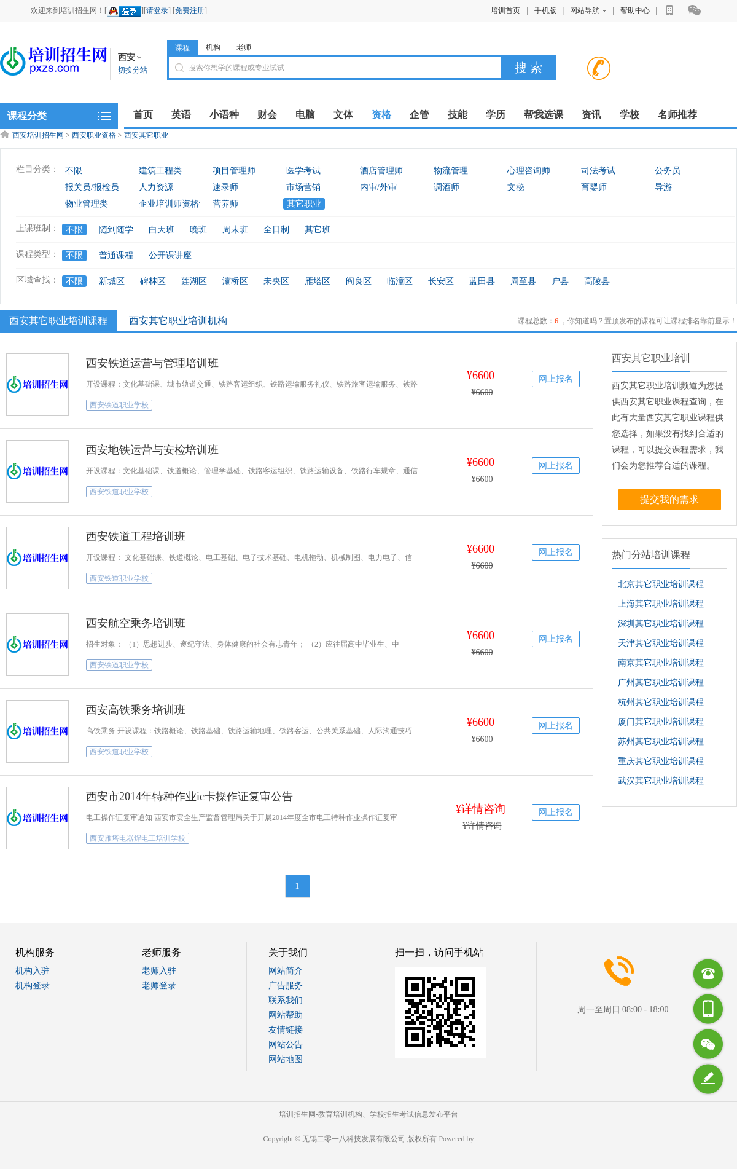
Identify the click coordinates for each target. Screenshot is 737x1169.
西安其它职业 (146, 135)
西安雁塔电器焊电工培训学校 (137, 838)
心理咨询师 (528, 170)
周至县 (523, 281)
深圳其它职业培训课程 (661, 623)
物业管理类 (86, 203)
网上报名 (556, 379)
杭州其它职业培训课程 (661, 702)
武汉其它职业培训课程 (661, 780)
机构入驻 (32, 970)
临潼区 (400, 281)
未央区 (276, 281)
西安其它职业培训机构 (178, 320)
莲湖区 (194, 281)
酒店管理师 (381, 170)
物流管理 (451, 170)
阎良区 (359, 281)
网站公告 (285, 1044)
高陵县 (597, 281)
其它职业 (304, 203)
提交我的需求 (669, 499)
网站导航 (588, 10)
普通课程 (116, 255)
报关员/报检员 (92, 187)
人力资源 (156, 187)
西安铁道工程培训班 (135, 536)
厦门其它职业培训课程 (661, 721)
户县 (560, 281)
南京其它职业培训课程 (661, 662)
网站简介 (285, 970)
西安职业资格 (94, 135)
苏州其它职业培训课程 (661, 741)
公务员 (667, 170)
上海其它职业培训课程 (661, 603)
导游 (663, 187)
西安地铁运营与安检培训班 (152, 450)
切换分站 (132, 70)
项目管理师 (234, 170)
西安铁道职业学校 (119, 405)
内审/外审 (378, 187)
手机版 (545, 10)
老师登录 (159, 985)
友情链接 (285, 1029)
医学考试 (303, 170)
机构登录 (32, 985)
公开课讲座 (170, 255)
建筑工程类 (160, 170)
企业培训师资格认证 (177, 203)
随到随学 (116, 229)
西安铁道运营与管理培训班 (152, 363)
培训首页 (505, 10)
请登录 (157, 10)
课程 (182, 48)
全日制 (276, 229)
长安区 (441, 281)
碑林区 (153, 281)
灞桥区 (235, 281)
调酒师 (446, 187)
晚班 (198, 229)
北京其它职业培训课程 (661, 584)
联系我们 (285, 1000)
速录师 (225, 187)
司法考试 (598, 170)
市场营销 (303, 187)
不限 (73, 170)
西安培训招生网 (38, 135)
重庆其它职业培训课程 (661, 761)
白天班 (161, 229)
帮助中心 (635, 10)
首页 (143, 114)
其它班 (317, 229)
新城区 (112, 281)
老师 (243, 47)
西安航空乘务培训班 (135, 623)
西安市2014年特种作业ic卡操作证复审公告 (189, 796)
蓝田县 (482, 281)
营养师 (225, 203)
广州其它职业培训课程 (661, 682)
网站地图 (285, 1059)
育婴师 (594, 187)
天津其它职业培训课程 (661, 643)
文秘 (515, 187)
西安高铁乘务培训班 (135, 710)
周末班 (235, 229)
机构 (213, 47)
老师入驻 (159, 970)
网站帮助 (285, 1015)
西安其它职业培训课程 (56, 320)
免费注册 (190, 10)
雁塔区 (317, 281)
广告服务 (285, 985)
